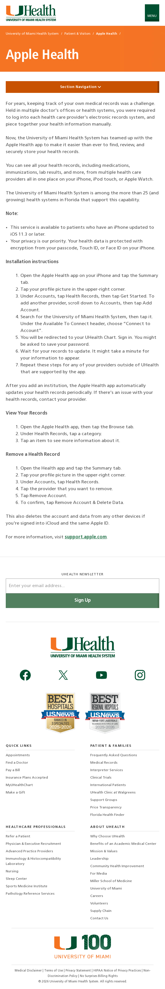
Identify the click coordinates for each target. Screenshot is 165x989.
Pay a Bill (13, 770)
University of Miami (106, 888)
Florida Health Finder (107, 815)
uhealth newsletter (82, 574)
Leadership (99, 859)
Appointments (18, 755)
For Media (98, 873)
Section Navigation (82, 87)
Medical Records (104, 763)
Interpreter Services (106, 770)
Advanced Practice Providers (29, 851)
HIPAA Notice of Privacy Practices (117, 970)
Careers (96, 896)
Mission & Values (104, 851)
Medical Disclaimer (29, 970)
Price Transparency (106, 807)
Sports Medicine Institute (26, 886)
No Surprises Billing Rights (99, 976)
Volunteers (99, 903)
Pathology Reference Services (30, 894)
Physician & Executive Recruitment (33, 844)
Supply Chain (101, 911)
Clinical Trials (101, 777)
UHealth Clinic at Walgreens (113, 792)
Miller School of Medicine (111, 881)
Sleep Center (16, 879)
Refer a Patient (18, 836)
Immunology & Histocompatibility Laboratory (33, 861)
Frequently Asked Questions (113, 755)
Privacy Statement (79, 970)
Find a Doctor (17, 763)
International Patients (108, 785)
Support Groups (103, 800)
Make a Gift (15, 792)
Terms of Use (54, 970)
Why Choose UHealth (107, 836)
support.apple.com (86, 537)
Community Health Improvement (117, 866)
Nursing (12, 871)
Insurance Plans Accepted (27, 777)
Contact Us (99, 918)
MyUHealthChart (19, 785)
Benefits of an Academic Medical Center (123, 844)
